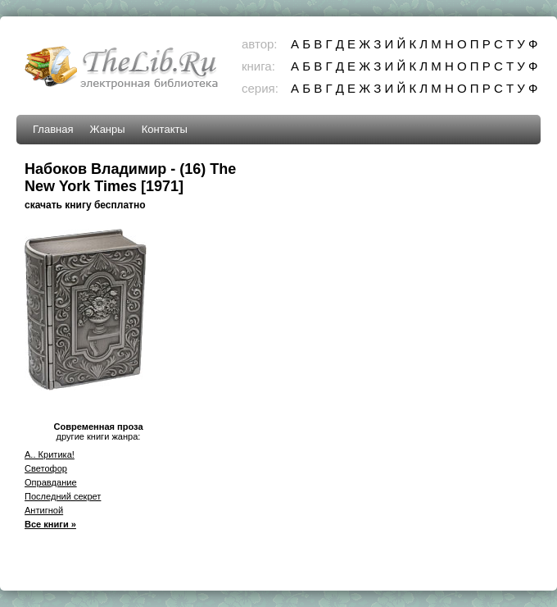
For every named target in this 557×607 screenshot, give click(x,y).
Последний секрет (63, 496)
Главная (53, 129)
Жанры (107, 129)
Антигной (44, 510)
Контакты (165, 129)
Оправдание (51, 482)
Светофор (46, 468)
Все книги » (50, 524)
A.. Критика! (50, 454)
